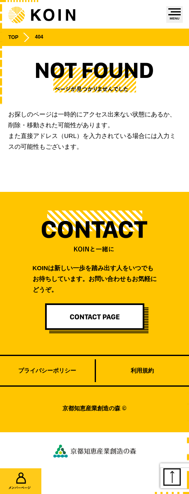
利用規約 (142, 370)
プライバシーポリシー (47, 370)
